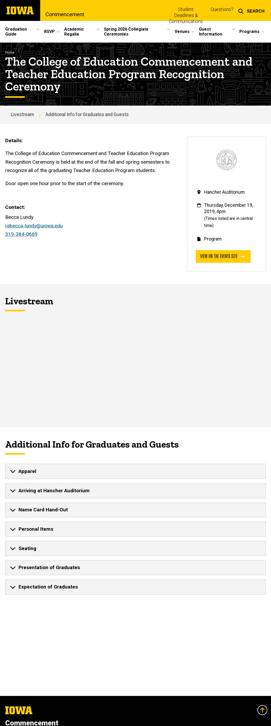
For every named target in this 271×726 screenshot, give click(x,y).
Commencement (64, 14)
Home (9, 52)
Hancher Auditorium (224, 192)
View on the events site (222, 256)
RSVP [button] (49, 31)
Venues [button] (182, 31)
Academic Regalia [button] (74, 32)
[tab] (135, 471)
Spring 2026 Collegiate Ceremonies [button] (126, 32)
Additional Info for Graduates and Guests (87, 114)
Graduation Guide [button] (16, 32)
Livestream (22, 114)
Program (213, 239)
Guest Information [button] (210, 32)
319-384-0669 (21, 234)
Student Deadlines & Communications (186, 15)
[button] (251, 10)
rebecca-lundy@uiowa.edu (34, 226)
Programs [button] (249, 31)
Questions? (222, 9)
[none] (135, 471)
